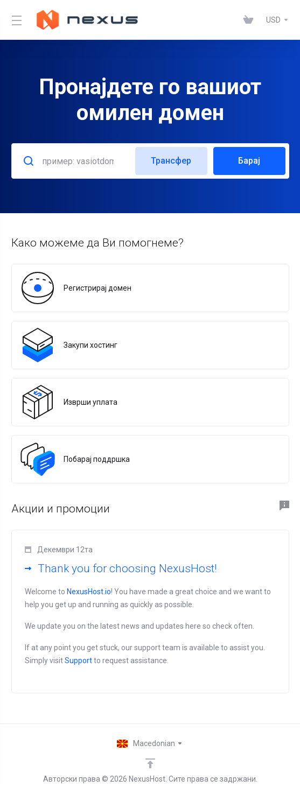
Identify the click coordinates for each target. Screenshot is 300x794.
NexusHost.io (89, 591)
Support (78, 660)
